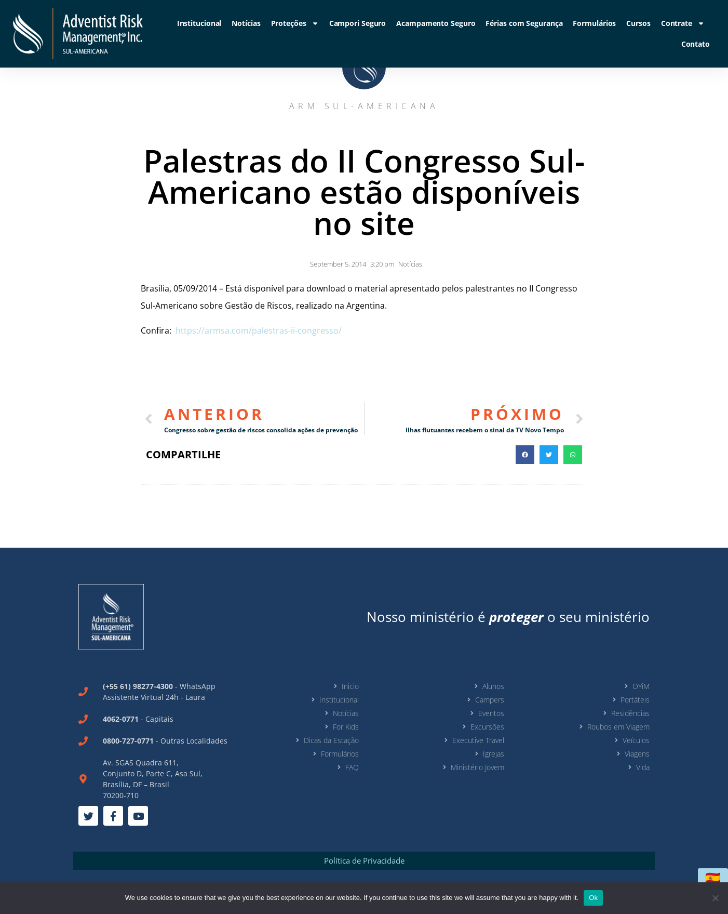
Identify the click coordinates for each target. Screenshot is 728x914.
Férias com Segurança (524, 23)
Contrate (683, 23)
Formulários (594, 23)
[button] (525, 454)
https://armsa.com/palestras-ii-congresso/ (257, 330)
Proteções (295, 23)
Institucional (199, 23)
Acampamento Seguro (435, 23)
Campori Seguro (357, 23)
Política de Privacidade (364, 860)
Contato (695, 44)
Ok (593, 898)
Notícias (246, 23)
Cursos (638, 23)
